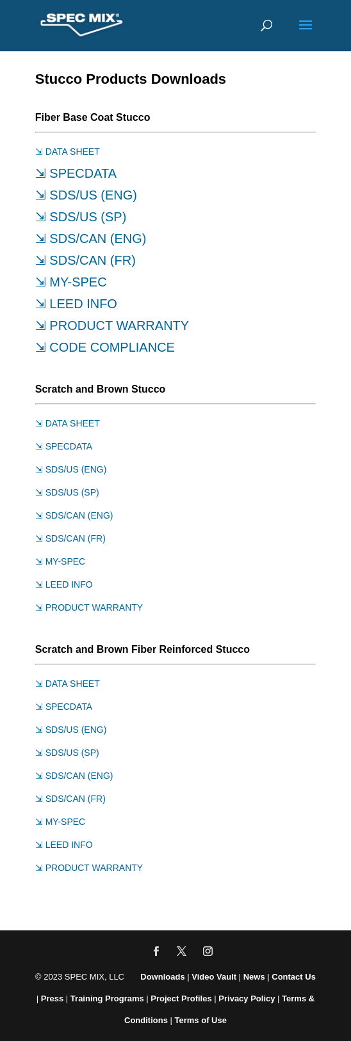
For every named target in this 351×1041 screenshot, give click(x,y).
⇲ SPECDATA (76, 173)
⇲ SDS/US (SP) (81, 217)
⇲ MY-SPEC (71, 282)
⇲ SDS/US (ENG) (86, 195)
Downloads (162, 977)
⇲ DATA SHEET (67, 151)
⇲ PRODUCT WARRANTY (112, 325)
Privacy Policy (246, 998)
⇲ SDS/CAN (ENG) (91, 238)
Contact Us (294, 977)
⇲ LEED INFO (76, 304)
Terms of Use (201, 1020)
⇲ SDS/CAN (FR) (85, 260)
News (254, 977)
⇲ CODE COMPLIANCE (105, 347)
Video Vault (214, 977)
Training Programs (108, 998)
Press (52, 998)
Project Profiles (182, 998)
